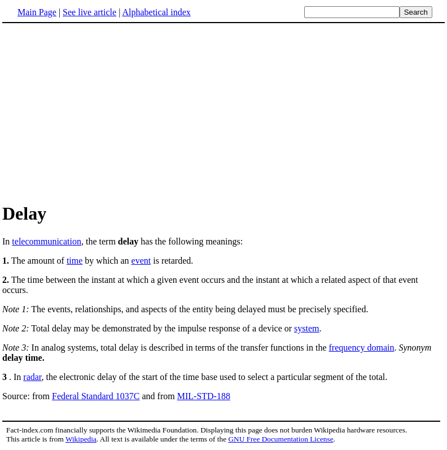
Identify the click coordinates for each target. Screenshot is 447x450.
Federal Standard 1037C (96, 396)
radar (32, 377)
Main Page (36, 12)
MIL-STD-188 (203, 396)
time (74, 260)
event (141, 260)
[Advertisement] (97, 112)
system (306, 328)
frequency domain (362, 347)
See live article (89, 12)
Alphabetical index (156, 12)
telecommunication (46, 241)
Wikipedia (81, 439)
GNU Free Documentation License (280, 439)
